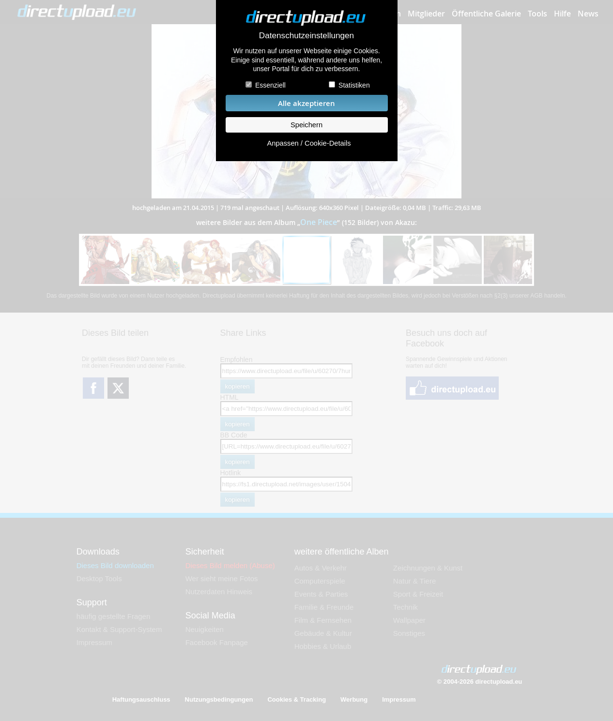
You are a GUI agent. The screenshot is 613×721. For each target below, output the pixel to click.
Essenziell (270, 85)
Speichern (306, 125)
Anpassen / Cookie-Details (309, 143)
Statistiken (354, 85)
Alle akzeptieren (306, 103)
